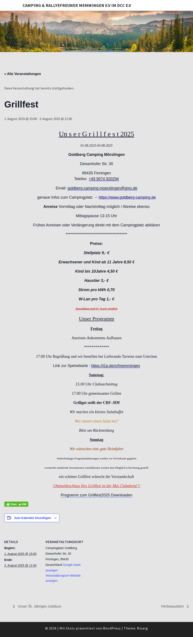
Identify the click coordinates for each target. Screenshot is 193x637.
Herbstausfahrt (173, 606)
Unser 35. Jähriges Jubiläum (39, 606)
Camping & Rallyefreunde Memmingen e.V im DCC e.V (77, 5)
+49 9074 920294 (104, 179)
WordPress (112, 628)
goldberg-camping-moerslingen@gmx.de (102, 188)
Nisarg (142, 628)
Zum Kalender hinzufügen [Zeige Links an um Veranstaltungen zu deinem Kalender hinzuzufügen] (32, 518)
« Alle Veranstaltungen (22, 74)
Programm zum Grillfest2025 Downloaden (96, 495)
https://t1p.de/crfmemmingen (115, 366)
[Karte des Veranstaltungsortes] (109, 559)
